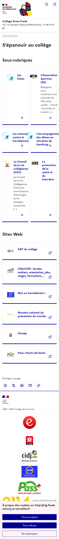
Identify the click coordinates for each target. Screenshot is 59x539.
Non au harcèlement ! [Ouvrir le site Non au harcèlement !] (32, 293)
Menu (55, 4)
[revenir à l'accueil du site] (29, 21)
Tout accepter (29, 517)
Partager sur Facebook (5, 385)
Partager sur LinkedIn (22, 385)
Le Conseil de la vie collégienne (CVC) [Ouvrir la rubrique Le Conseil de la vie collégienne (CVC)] (20, 167)
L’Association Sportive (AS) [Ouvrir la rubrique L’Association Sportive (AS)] (49, 78)
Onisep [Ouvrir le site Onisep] (22, 333)
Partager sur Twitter (14, 385)
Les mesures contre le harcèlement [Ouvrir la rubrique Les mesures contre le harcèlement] (21, 137)
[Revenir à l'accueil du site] (5, 400)
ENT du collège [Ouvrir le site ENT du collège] (27, 249)
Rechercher (47, 4)
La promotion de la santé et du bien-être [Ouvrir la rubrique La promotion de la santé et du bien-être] (49, 170)
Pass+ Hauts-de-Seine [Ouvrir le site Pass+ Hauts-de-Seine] (31, 353)
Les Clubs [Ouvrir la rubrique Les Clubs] (20, 77)
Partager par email (30, 385)
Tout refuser (29, 525)
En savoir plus (29, 533)
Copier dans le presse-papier (39, 385)
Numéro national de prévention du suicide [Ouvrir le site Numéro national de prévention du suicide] (32, 314)
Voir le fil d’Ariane (9, 35)
